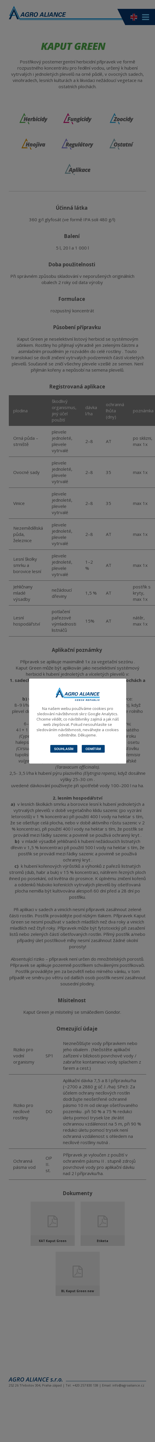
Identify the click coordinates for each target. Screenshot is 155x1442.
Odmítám (93, 749)
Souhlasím (64, 749)
